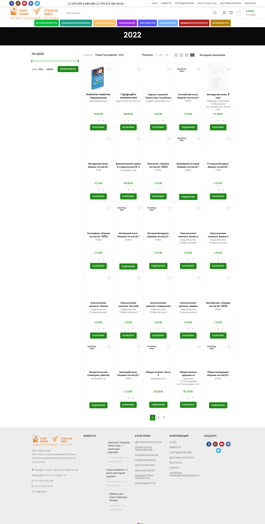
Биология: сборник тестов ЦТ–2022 (158, 173)
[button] (98, 134)
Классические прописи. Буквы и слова (188, 469)
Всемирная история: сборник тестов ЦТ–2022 (188, 173)
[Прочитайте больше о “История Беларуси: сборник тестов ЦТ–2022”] (158, 272)
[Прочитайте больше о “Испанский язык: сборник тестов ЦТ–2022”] (128, 273)
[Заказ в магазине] (216, 62)
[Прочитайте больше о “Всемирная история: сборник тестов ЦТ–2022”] (188, 203)
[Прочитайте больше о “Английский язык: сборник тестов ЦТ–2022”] (188, 134)
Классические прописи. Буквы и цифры (218, 242)
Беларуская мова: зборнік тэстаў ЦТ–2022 (98, 173)
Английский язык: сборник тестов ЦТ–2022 (188, 103)
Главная (87, 61)
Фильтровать (68, 75)
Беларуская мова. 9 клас (218, 102)
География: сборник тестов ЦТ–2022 (99, 242)
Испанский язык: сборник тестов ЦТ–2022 (128, 242)
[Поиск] (141, 16)
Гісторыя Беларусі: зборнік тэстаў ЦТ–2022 (218, 173)
